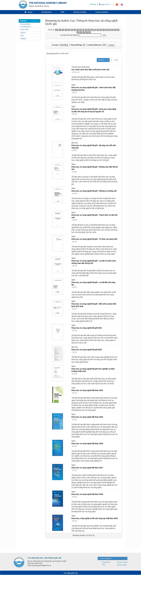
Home (28, 12)
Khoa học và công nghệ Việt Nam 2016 (87, 443)
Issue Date (24, 29)
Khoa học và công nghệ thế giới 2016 (86, 350)
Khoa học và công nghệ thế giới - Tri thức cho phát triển (94, 239)
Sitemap (93, 4)
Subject (23, 38)
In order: (55, 45)
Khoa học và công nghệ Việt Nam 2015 (87, 417)
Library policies (101, 12)
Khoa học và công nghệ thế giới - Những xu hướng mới (94, 191)
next (116, 60)
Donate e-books (79, 12)
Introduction (47, 12)
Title (22, 35)
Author (22, 32)
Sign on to (104, 4)
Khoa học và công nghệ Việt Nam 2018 (87, 494)
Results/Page (76, 45)
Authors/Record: (95, 45)
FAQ (62, 12)
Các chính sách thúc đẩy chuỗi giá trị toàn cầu (90, 69)
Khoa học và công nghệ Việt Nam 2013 (87, 390)
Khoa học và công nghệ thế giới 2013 (86, 328)
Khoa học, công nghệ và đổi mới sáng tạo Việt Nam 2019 (94, 518)
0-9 (57, 30)
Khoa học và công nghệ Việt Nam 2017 (87, 468)
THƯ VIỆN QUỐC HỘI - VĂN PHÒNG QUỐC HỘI (44, 558)
